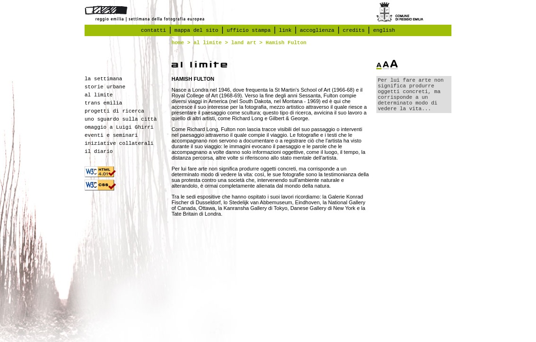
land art (243, 43)
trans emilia (103, 103)
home (178, 43)
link (285, 30)
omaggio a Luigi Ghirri (119, 127)
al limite (207, 43)
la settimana (103, 79)
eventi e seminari (111, 135)
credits (353, 30)
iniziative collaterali (119, 143)
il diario (99, 151)
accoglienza (317, 30)
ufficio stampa (248, 30)
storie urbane (105, 87)
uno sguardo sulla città (121, 119)
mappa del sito (196, 30)
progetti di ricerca (114, 111)
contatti (153, 30)
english (384, 30)
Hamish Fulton (286, 43)
